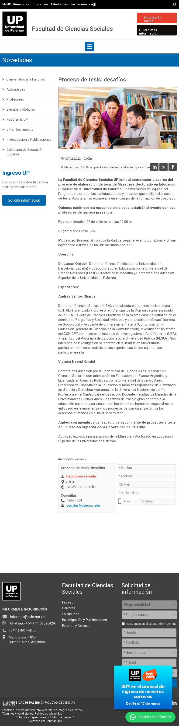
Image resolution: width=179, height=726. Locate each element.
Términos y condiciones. (18, 713)
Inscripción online (152, 19)
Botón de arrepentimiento (32, 717)
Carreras (68, 608)
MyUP (6, 4)
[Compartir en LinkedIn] (154, 170)
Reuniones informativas (30, 4)
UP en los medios (20, 129)
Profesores (15, 99)
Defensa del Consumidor (45, 721)
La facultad (70, 614)
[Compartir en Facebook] (173, 170)
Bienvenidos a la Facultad (26, 79)
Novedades (17, 59)
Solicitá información (24, 200)
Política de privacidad (48, 713)
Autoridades (16, 89)
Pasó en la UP (17, 119)
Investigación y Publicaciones (29, 139)
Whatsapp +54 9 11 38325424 (32, 623)
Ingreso (68, 602)
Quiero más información (148, 31)
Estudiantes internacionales (73, 4)
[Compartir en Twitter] (163, 170)
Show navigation (89, 46)
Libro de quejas (62, 717)
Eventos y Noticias (21, 109)
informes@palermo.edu (28, 617)
